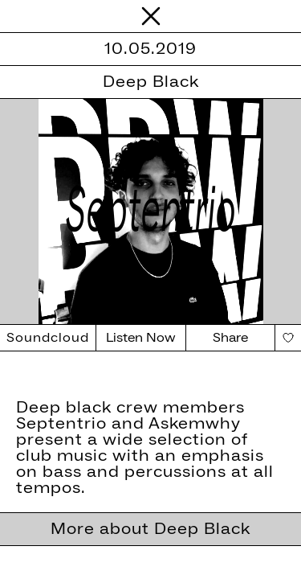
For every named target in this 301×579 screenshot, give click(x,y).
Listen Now (141, 338)
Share (230, 338)
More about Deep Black (150, 529)
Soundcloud (47, 338)
